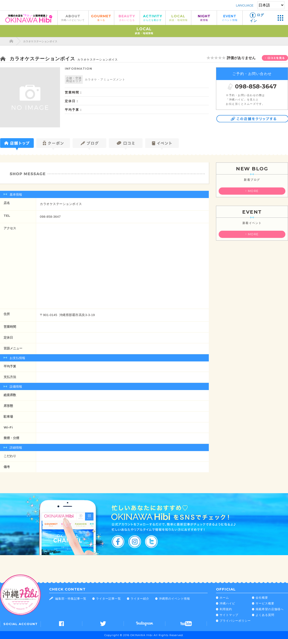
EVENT (229, 17)
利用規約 (226, 609)
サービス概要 (265, 603)
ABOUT (73, 17)
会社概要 (262, 597)
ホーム (224, 597)
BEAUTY (127, 17)
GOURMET (101, 17)
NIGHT (204, 17)
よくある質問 (265, 615)
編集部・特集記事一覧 (70, 598)
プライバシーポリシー (235, 620)
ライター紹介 (140, 598)
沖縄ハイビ (227, 603)
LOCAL (178, 17)
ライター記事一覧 (108, 598)
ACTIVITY (152, 17)
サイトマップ (229, 615)
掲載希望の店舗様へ (270, 609)
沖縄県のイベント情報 (174, 598)
